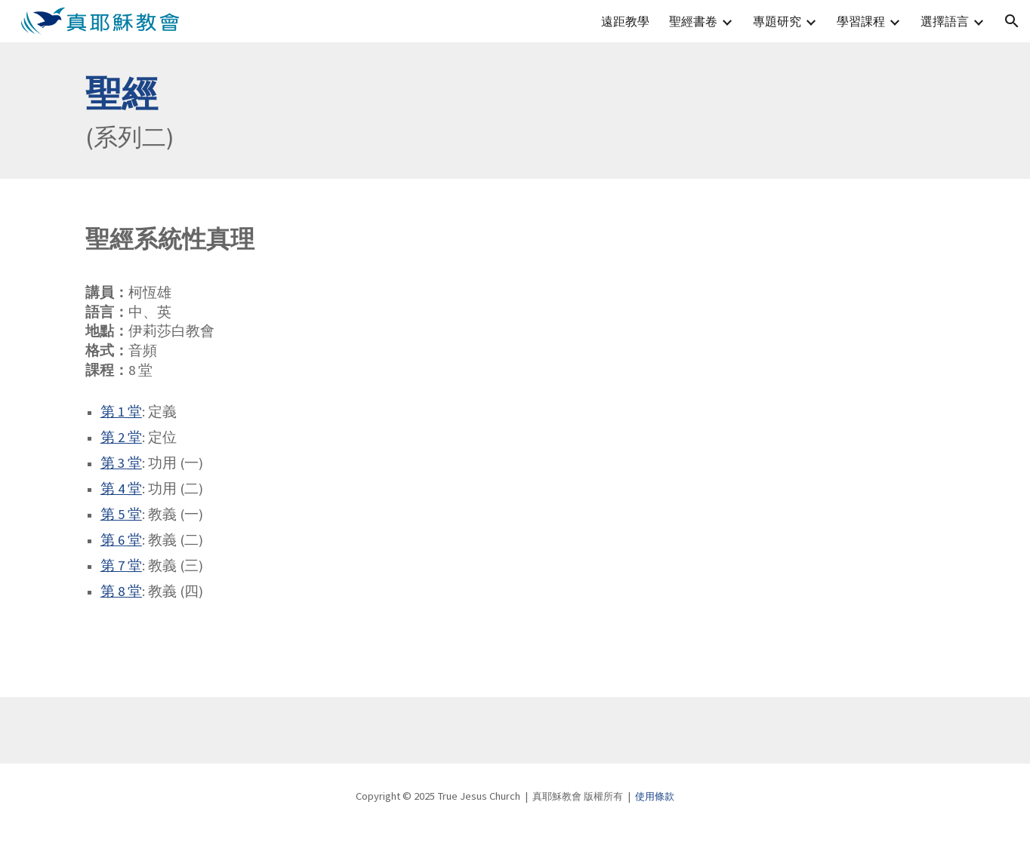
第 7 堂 (121, 565)
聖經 (121, 93)
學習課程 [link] (861, 21)
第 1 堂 (121, 411)
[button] (1012, 21)
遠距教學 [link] (625, 21)
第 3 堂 (121, 463)
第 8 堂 (121, 591)
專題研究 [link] (777, 21)
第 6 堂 (121, 540)
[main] (515, 110)
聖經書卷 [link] (693, 21)
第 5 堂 (121, 514)
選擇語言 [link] (945, 21)
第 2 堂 (121, 437)
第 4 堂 (121, 488)
